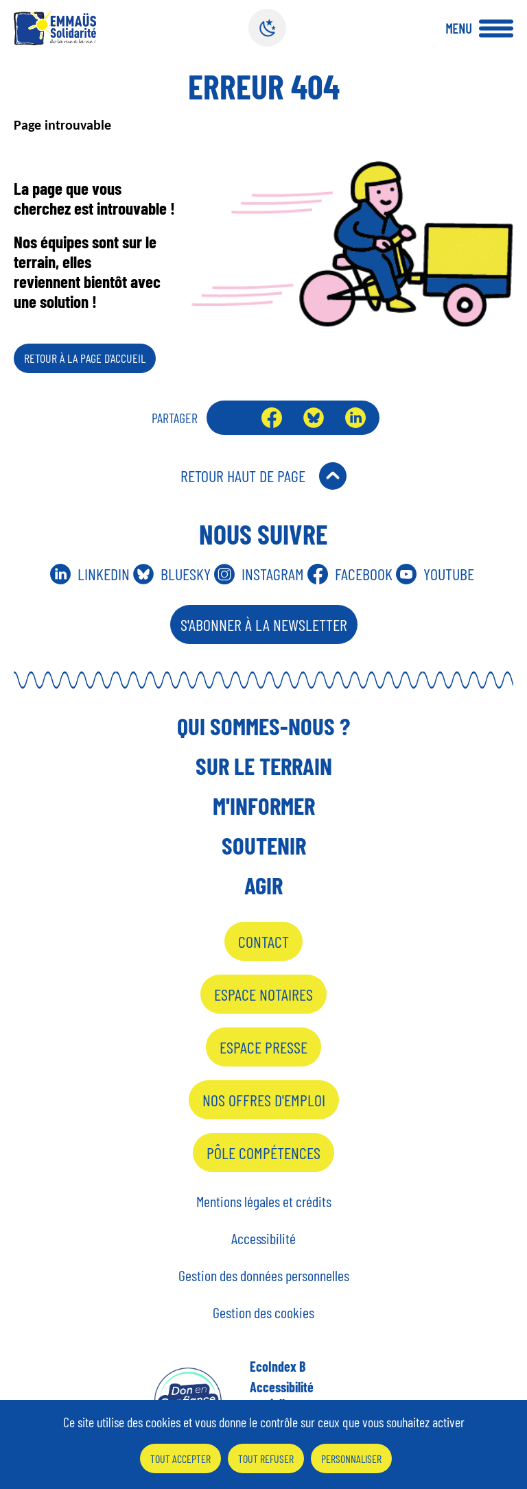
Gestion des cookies (263, 1312)
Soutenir (264, 845)
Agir (263, 884)
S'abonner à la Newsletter (263, 624)
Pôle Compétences (263, 1153)
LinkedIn (355, 417)
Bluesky (313, 417)
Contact (263, 941)
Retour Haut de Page (242, 476)
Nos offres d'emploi (263, 1100)
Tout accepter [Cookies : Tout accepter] (180, 1458)
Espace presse (263, 1047)
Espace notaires (263, 994)
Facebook (271, 417)
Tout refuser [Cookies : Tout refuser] (266, 1458)
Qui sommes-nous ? (263, 725)
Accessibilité (263, 1238)
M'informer (264, 805)
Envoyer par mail (230, 417)
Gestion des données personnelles (263, 1275)
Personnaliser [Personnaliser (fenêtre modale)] (351, 1458)
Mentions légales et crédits (263, 1201)
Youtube (448, 574)
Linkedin (104, 574)
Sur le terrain (264, 765)
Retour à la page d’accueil (84, 358)
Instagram (273, 574)
